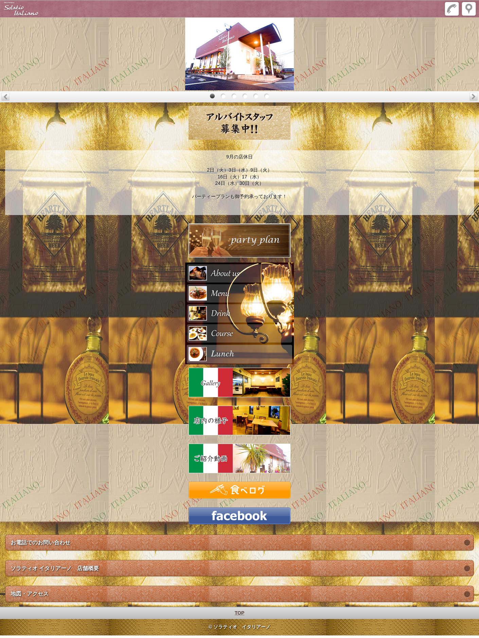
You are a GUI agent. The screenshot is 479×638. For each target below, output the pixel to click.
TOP (240, 613)
